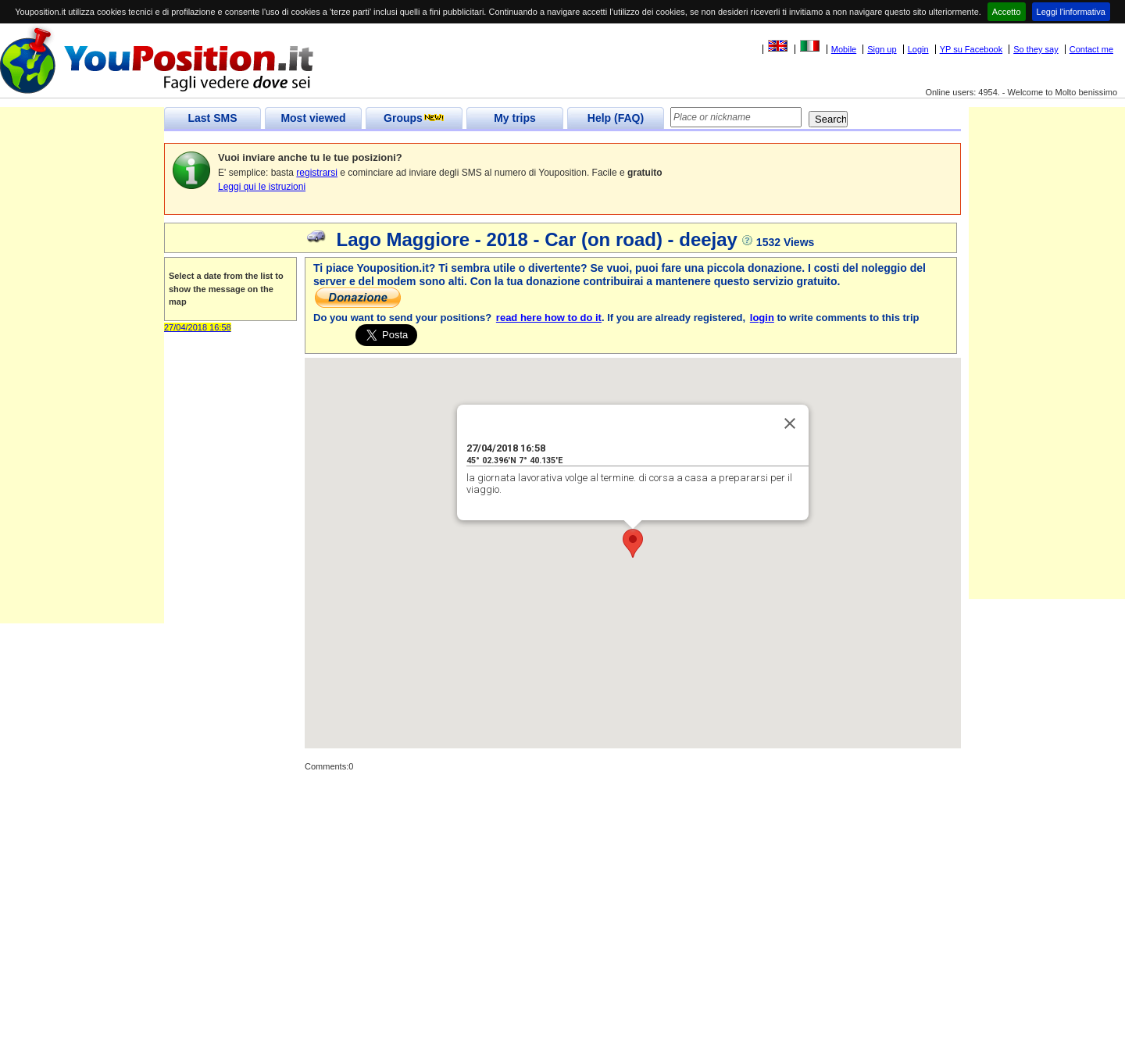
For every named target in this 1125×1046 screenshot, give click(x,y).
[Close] (790, 423)
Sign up (881, 49)
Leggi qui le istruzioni (261, 186)
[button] (633, 543)
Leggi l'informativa (1071, 11)
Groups (414, 118)
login (762, 317)
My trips (515, 118)
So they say (1035, 49)
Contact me (1091, 49)
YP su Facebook (971, 49)
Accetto (1006, 11)
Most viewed (312, 118)
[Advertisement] (82, 389)
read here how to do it (549, 317)
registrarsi (317, 172)
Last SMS (212, 118)
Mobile (843, 49)
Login (918, 49)
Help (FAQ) (616, 118)
